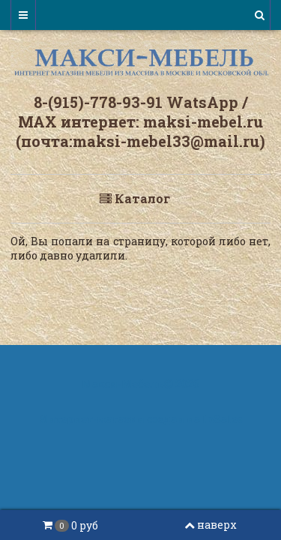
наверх (210, 525)
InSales (222, 419)
